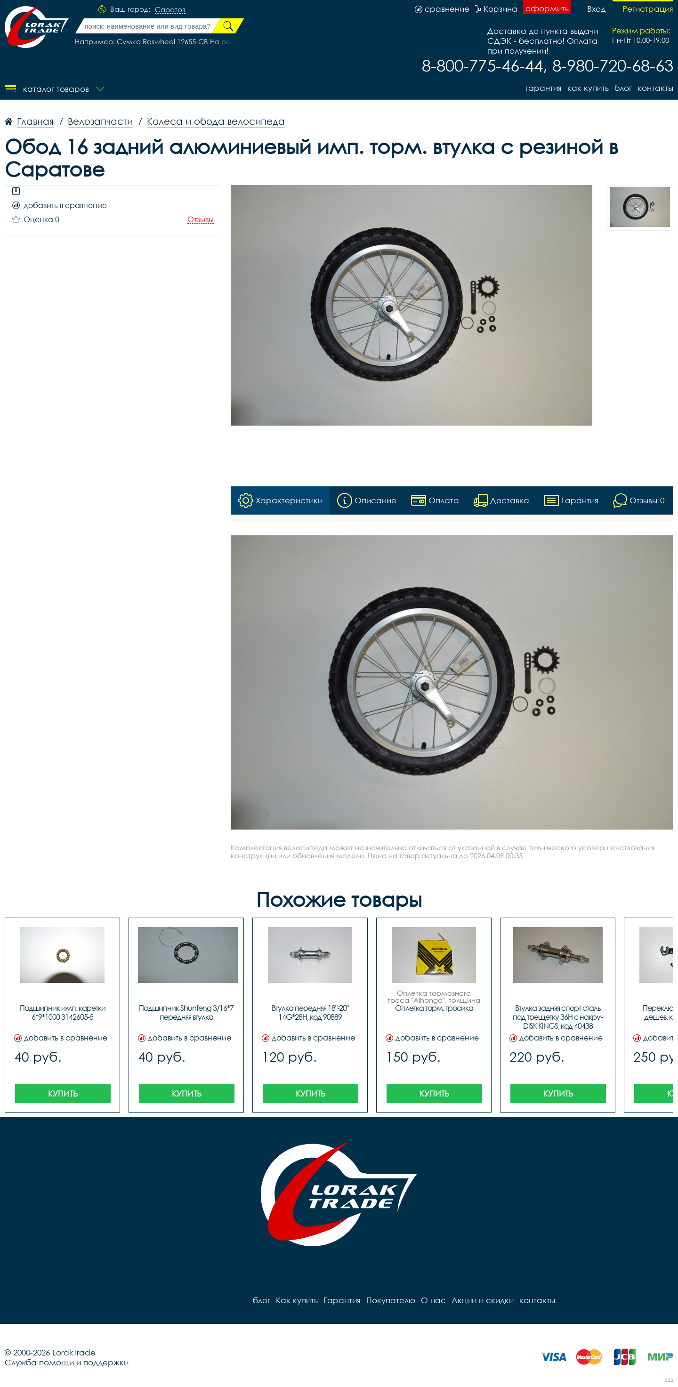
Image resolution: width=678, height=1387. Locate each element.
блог (623, 88)
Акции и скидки (483, 1300)
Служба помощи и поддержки (67, 1362)
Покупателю (390, 1300)
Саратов (170, 10)
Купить (63, 1093)
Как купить (588, 88)
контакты (655, 88)
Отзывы (200, 220)
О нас (433, 1300)
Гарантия (543, 88)
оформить (547, 8)
